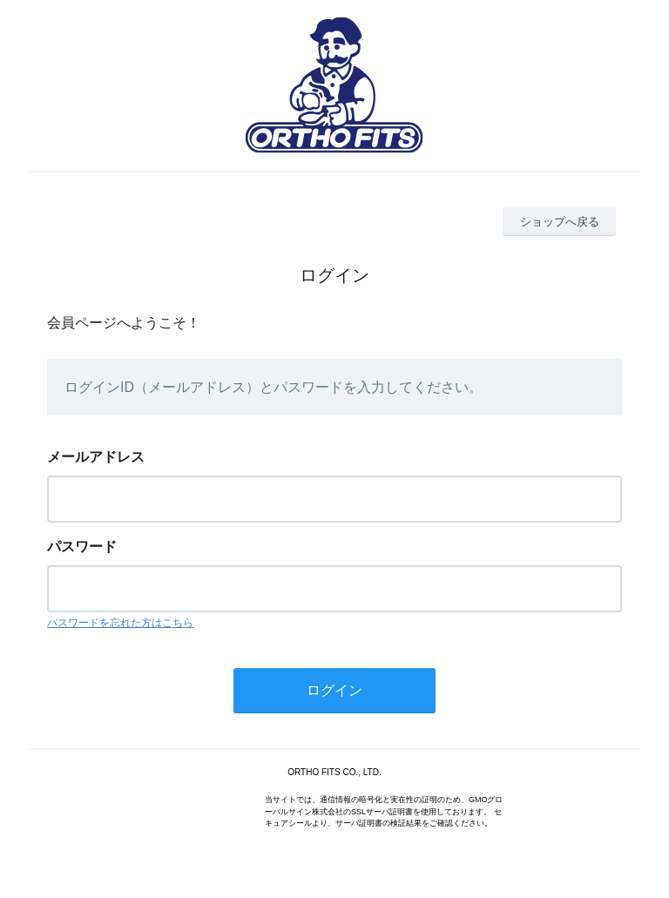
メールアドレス (96, 456)
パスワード (82, 546)
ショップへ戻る (559, 221)
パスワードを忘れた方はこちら (120, 623)
